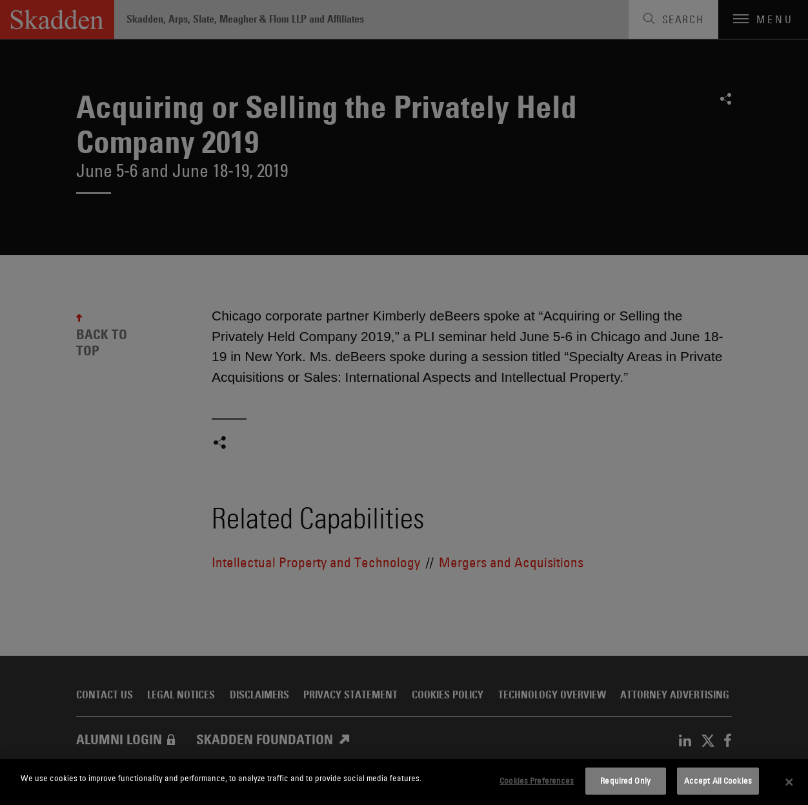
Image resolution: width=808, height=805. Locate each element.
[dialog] (404, 782)
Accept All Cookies (718, 780)
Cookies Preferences (537, 780)
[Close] (789, 782)
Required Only (625, 780)
